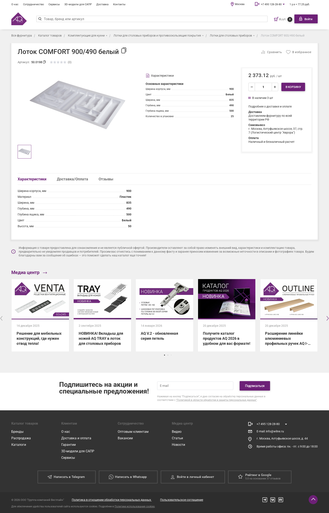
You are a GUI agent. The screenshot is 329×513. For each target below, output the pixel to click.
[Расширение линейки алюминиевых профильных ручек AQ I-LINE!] (288, 315)
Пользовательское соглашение (181, 499)
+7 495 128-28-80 (271, 4)
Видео (176, 432)
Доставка (102, 4)
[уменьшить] (252, 87)
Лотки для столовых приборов (231, 35)
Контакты (119, 4)
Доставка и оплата (76, 438)
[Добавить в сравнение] (271, 52)
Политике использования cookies (135, 506)
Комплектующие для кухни (86, 35)
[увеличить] (275, 87)
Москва (239, 4)
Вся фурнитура (21, 35)
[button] (164, 355)
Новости (178, 445)
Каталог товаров (50, 35)
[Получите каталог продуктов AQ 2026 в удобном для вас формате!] (226, 315)
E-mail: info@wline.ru (270, 431)
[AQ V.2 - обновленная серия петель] (164, 315)
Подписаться (255, 386)
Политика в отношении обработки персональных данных (112, 499)
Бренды (17, 432)
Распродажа (21, 438)
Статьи (177, 438)
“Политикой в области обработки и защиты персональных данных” (216, 400)
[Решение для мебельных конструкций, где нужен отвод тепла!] (40, 315)
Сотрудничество (33, 4)
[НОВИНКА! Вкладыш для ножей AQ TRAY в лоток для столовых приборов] (102, 315)
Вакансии (125, 438)
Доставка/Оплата (72, 179)
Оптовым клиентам (133, 432)
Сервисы (54, 4)
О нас (14, 4)
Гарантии (68, 445)
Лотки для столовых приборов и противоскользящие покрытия (157, 35)
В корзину (293, 87)
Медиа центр (29, 272)
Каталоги (18, 445)
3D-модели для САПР (78, 4)
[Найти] (40, 19)
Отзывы (106, 179)
